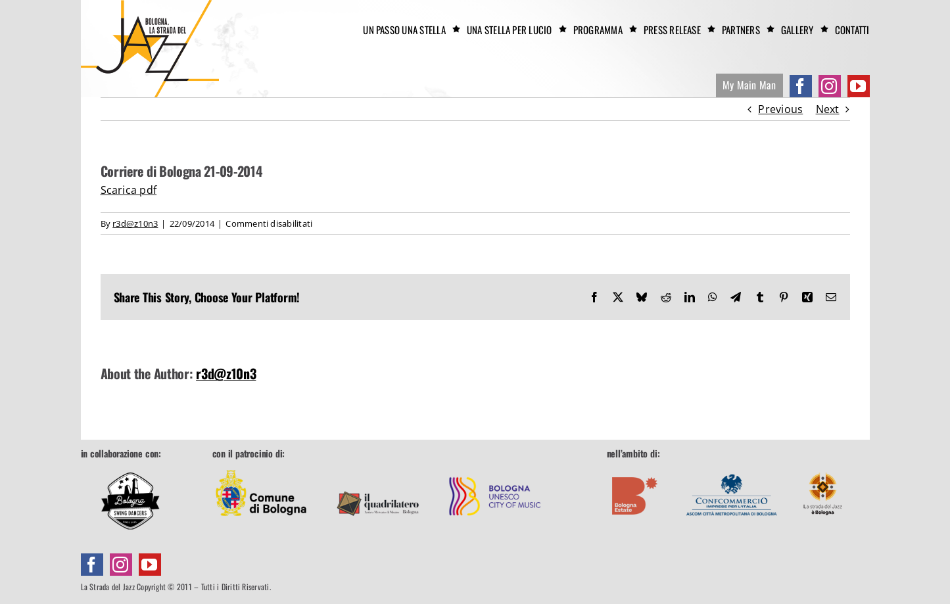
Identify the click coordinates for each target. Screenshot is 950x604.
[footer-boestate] (635, 466)
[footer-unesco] (495, 466)
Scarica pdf (129, 190)
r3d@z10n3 (135, 223)
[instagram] (830, 86)
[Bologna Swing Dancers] (130, 500)
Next (828, 109)
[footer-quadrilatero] (378, 466)
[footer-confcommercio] (731, 466)
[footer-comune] (261, 466)
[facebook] (801, 86)
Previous (780, 109)
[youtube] (858, 86)
